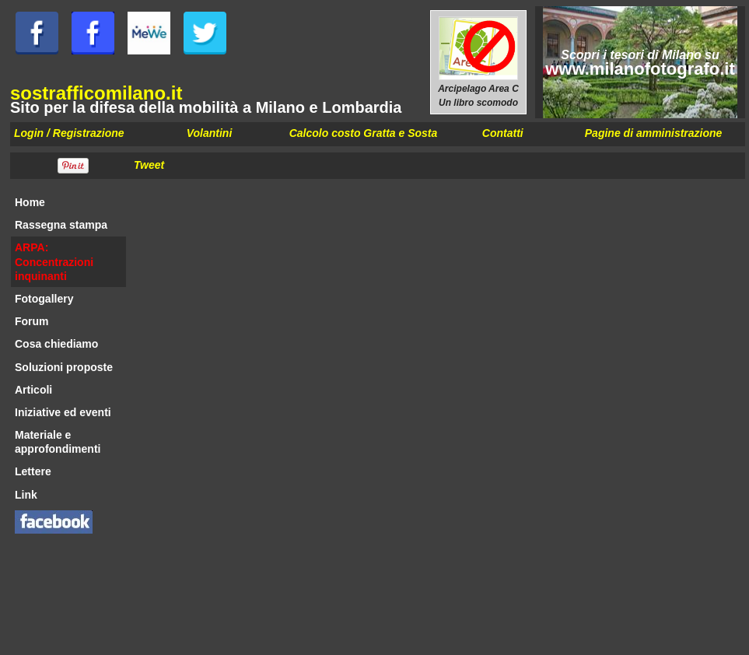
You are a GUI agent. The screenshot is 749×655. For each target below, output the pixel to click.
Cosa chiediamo (56, 344)
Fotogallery (44, 298)
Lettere (33, 471)
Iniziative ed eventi (63, 412)
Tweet (149, 165)
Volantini (210, 133)
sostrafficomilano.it (96, 92)
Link (26, 495)
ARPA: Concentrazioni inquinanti (54, 261)
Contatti (502, 133)
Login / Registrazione (69, 133)
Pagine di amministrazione (654, 133)
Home (30, 202)
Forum (32, 321)
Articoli (33, 390)
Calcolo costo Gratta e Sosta (363, 133)
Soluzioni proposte (64, 367)
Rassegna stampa (61, 225)
